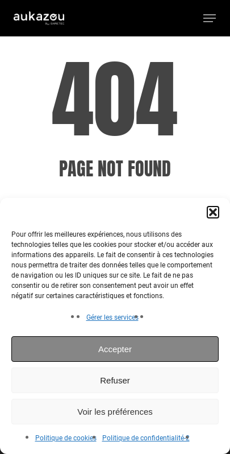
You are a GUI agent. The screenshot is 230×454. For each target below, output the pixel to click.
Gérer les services (112, 317)
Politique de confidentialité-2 (146, 438)
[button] (213, 212)
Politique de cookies (66, 438)
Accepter (115, 349)
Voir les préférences (115, 411)
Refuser (115, 380)
